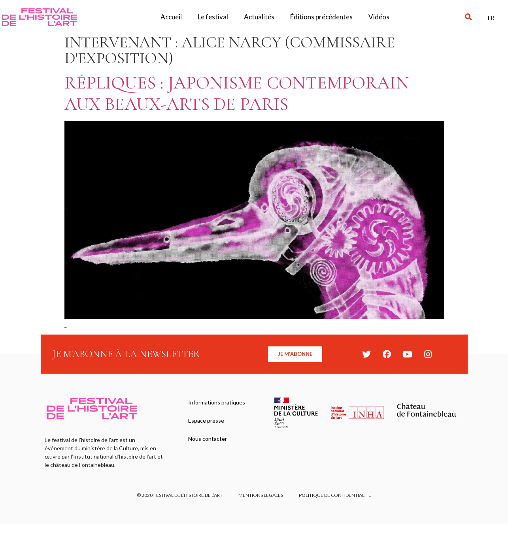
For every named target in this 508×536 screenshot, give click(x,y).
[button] (469, 17)
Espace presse (206, 420)
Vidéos (378, 17)
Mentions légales (260, 495)
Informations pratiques (216, 402)
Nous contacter (207, 438)
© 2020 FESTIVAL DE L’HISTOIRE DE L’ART (180, 495)
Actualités (259, 17)
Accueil (171, 17)
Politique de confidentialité (335, 495)
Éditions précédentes (321, 17)
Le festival (213, 17)
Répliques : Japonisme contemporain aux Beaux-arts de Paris (236, 93)
